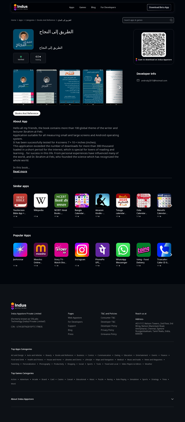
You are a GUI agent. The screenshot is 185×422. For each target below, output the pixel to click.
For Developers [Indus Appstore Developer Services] (108, 7)
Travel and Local (111, 364)
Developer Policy (109, 326)
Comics (91, 355)
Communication (104, 355)
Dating (117, 355)
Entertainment (142, 355)
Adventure (24, 379)
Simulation (134, 379)
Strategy (155, 379)
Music (92, 379)
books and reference (26, 113)
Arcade (35, 379)
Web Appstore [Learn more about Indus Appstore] (75, 317)
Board (44, 379)
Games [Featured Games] (82, 7)
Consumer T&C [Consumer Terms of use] (108, 317)
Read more (20, 171)
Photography (44, 364)
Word (13, 383)
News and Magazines (153, 359)
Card (52, 379)
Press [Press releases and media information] (70, 334)
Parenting (15, 364)
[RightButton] (120, 87)
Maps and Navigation (105, 359)
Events (154, 355)
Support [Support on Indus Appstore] (72, 326)
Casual (70, 379)
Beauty (49, 355)
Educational (81, 379)
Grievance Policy (109, 334)
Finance (164, 355)
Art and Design (17, 355)
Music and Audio (134, 359)
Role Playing (121, 379)
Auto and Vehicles (34, 355)
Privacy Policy (107, 330)
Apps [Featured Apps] (71, 7)
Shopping (71, 364)
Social (81, 364)
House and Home (54, 359)
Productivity (59, 364)
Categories (30, 20)
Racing (110, 379)
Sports (90, 364)
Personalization (29, 364)
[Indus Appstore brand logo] (41, 7)
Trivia (164, 379)
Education (128, 355)
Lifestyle (88, 359)
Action (13, 379)
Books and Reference (46, 20)
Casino (60, 379)
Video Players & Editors (131, 364)
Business (80, 355)
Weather (148, 364)
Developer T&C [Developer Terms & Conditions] (108, 322)
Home (13, 20)
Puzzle (100, 379)
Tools (98, 364)
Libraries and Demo (73, 359)
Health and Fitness (35, 359)
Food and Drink (17, 359)
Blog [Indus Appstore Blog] (93, 7)
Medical (120, 359)
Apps (21, 20)
